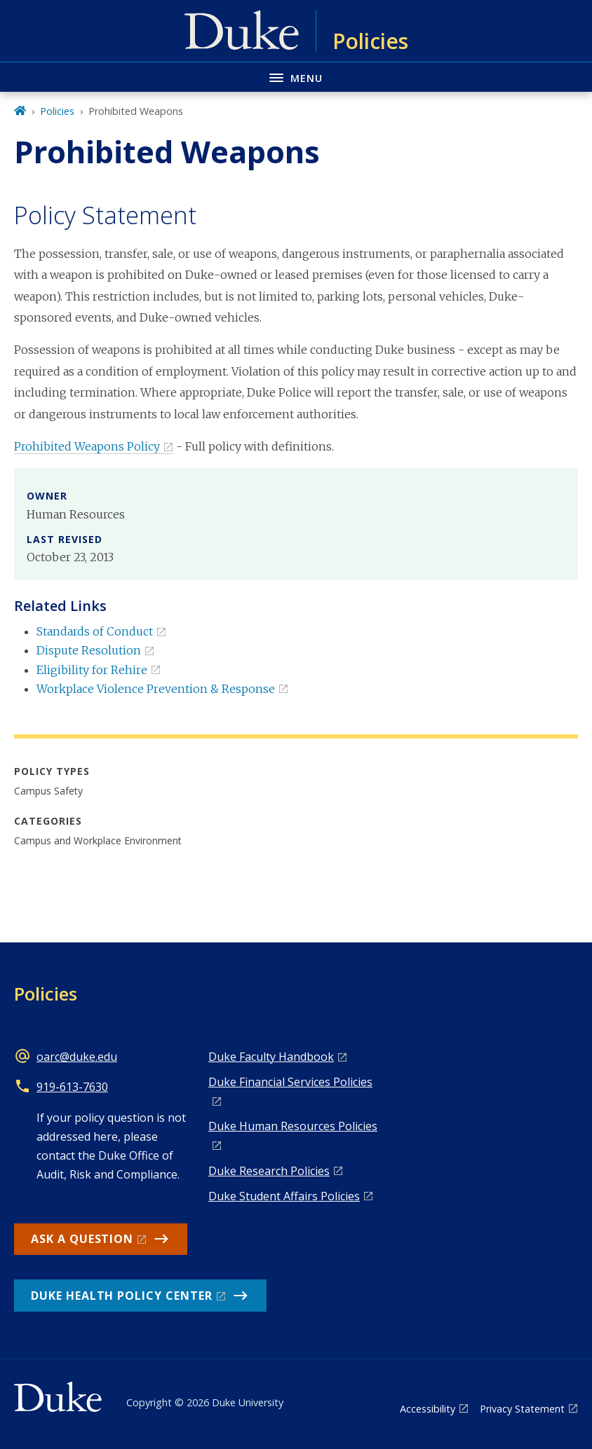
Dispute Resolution (88, 650)
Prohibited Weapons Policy (87, 446)
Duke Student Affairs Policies (284, 1196)
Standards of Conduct (94, 631)
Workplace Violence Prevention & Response (155, 689)
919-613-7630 (72, 1086)
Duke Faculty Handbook (271, 1056)
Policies (57, 111)
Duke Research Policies (269, 1171)
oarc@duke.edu (76, 1056)
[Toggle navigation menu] (296, 77)
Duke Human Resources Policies (292, 1126)
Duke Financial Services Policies (290, 1082)
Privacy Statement (522, 1408)
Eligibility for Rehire (91, 670)
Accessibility (427, 1408)
